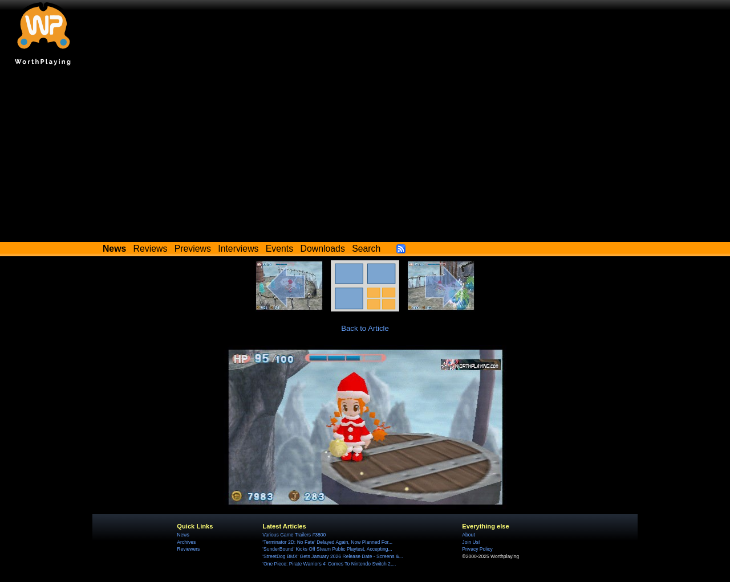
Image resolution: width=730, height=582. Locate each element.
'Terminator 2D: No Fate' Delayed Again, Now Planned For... (327, 542)
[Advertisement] (365, 156)
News (183, 535)
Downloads (323, 248)
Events (279, 248)
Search (366, 248)
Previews (193, 248)
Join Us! (471, 542)
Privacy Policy (477, 549)
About (468, 535)
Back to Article (365, 328)
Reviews (150, 248)
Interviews (238, 248)
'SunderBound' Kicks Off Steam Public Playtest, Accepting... (327, 549)
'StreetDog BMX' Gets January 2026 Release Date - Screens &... (332, 556)
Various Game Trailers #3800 (294, 535)
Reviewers (188, 549)
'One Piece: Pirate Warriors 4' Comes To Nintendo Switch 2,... (329, 564)
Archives (186, 542)
